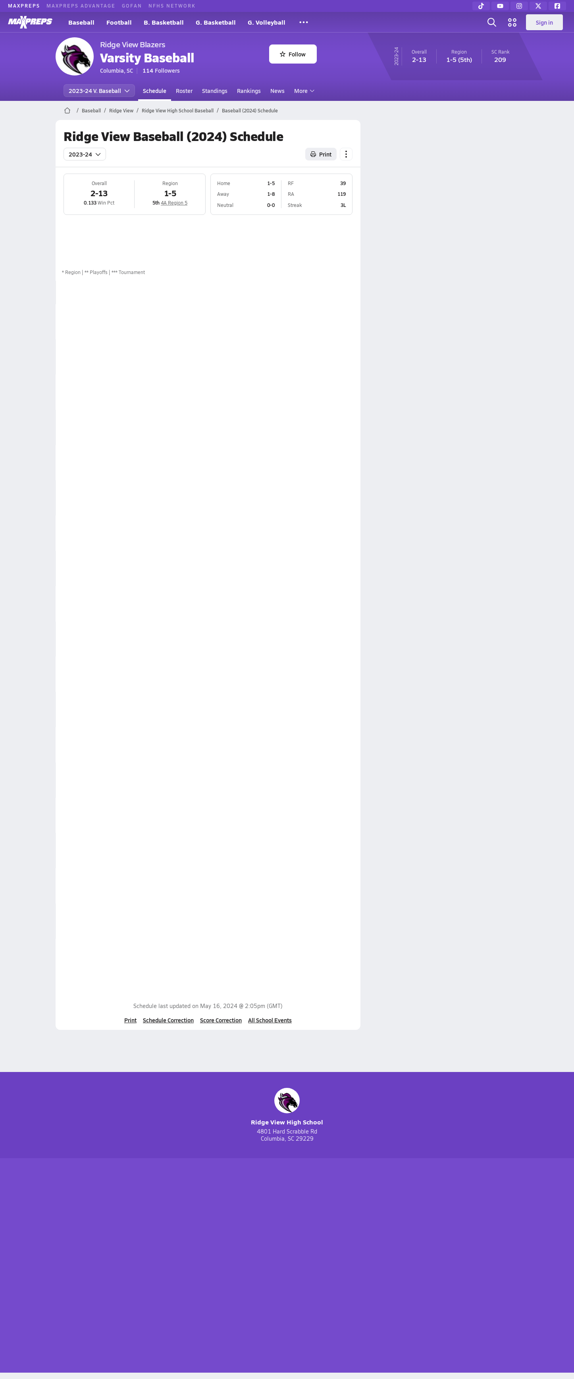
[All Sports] (303, 22)
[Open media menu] (512, 22)
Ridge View (121, 110)
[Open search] (492, 22)
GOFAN (132, 5)
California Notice (338, 1267)
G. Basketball (216, 22)
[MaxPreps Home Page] (67, 110)
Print (130, 1020)
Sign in (544, 22)
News (277, 91)
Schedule (154, 91)
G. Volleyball (266, 22)
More (303, 91)
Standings (214, 91)
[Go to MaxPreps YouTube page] (258, 1235)
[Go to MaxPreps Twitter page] (315, 1235)
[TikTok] (481, 6)
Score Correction (221, 1020)
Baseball (81, 22)
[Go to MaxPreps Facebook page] (344, 1235)
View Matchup (321, 850)
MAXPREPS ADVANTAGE (81, 5)
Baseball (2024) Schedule (250, 110)
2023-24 (85, 154)
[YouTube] (500, 6)
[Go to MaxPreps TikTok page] (229, 1235)
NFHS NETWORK (172, 5)
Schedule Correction (168, 1020)
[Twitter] (538, 6)
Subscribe (193, 1267)
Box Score (315, 321)
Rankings (249, 91)
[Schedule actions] (346, 154)
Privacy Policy (236, 1267)
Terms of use (284, 1267)
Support (457, 1267)
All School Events (270, 1020)
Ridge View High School (287, 1107)
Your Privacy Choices (402, 1266)
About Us (113, 1267)
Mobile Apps (153, 1267)
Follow (293, 54)
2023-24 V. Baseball (99, 91)
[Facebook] (557, 6)
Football (119, 22)
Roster (184, 91)
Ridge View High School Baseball (178, 110)
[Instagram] (519, 6)
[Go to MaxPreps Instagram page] (287, 1235)
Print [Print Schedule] (320, 154)
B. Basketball (164, 22)
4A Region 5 (174, 202)
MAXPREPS (24, 5)
